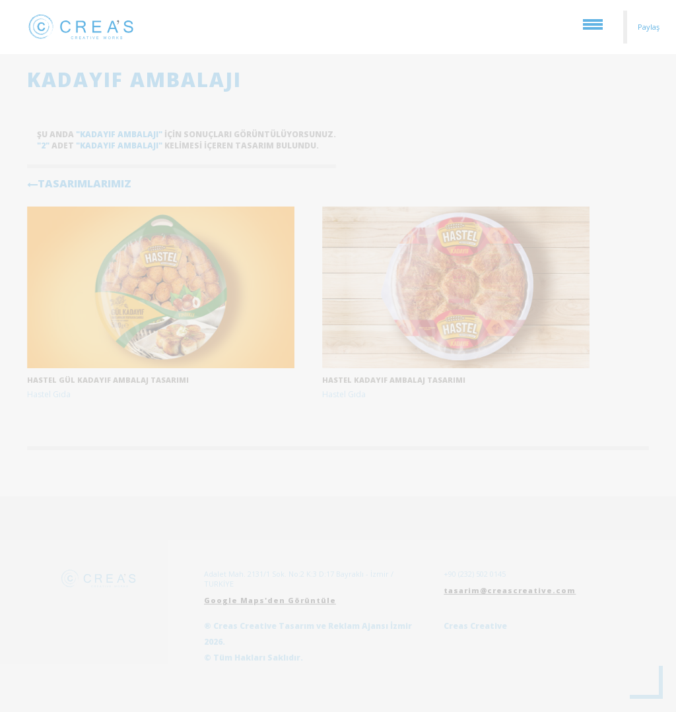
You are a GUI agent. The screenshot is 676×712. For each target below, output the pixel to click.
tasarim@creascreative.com (510, 590)
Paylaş (648, 27)
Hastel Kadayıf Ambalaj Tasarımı (393, 380)
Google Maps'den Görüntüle (270, 600)
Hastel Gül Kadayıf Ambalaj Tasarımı (108, 380)
